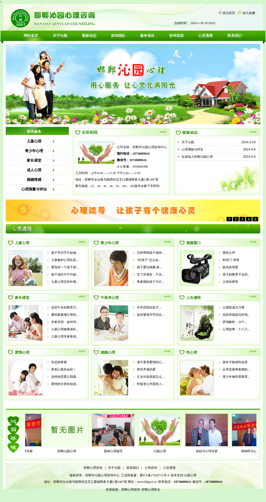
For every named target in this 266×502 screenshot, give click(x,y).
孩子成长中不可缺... (64, 274)
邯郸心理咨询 (93, 468)
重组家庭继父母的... (64, 315)
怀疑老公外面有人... (150, 384)
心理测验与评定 (192, 149)
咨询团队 (118, 36)
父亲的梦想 (230, 282)
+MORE (162, 132)
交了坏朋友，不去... (150, 274)
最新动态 (89, 36)
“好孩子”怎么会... (149, 260)
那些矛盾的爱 (146, 369)
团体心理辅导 (114, 451)
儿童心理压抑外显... (64, 282)
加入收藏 (249, 13)
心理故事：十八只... (236, 329)
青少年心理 (34, 151)
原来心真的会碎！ (63, 369)
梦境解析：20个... (235, 322)
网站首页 (31, 36)
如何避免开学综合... (150, 315)
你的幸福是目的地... (236, 315)
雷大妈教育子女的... (236, 274)
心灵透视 (205, 36)
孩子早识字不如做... (64, 253)
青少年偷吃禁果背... (236, 377)
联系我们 (234, 36)
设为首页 (229, 13)
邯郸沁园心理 (68, 451)
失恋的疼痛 (59, 362)
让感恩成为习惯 (233, 307)
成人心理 (34, 170)
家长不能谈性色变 (235, 362)
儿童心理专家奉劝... (64, 336)
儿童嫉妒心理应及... (64, 260)
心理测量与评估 (34, 189)
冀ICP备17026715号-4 (155, 475)
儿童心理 (34, 141)
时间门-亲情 (231, 260)
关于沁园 (60, 36)
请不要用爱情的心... (150, 362)
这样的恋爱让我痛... (64, 377)
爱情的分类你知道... (64, 384)
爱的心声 (229, 253)
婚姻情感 (34, 180)
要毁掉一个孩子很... (64, 267)
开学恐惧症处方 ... (149, 307)
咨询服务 (34, 132)
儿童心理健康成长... (64, 329)
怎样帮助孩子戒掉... (150, 253)
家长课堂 (34, 160)
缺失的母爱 (230, 267)
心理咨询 (151, 468)
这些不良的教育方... (64, 307)
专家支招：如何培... (64, 322)
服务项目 (147, 36)
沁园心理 (161, 451)
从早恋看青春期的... (236, 369)
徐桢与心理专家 (208, 451)
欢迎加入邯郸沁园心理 (197, 157)
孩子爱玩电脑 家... (149, 267)
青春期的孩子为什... (150, 282)
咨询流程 (176, 36)
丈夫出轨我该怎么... (150, 377)
